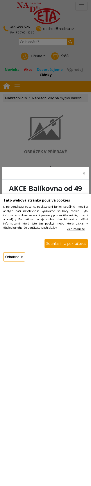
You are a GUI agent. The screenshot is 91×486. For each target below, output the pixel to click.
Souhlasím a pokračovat (66, 243)
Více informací (76, 229)
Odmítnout (14, 256)
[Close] (84, 172)
